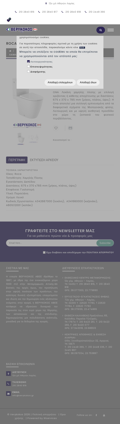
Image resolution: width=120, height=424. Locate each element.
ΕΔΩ (82, 47)
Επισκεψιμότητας (41, 66)
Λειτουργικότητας (41, 61)
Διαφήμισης (37, 71)
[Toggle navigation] (110, 31)
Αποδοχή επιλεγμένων (60, 82)
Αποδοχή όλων (88, 82)
